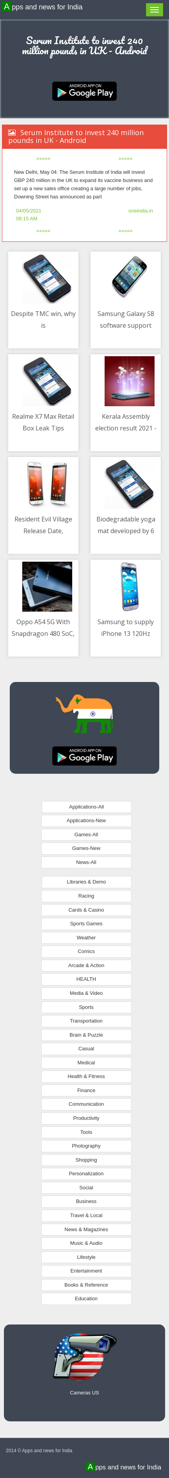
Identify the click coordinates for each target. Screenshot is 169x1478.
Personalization (86, 1173)
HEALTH (86, 979)
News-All (86, 862)
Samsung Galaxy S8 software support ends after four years (126, 325)
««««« (43, 158)
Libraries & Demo (86, 882)
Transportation (86, 1021)
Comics (86, 951)
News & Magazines (86, 1229)
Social (86, 1188)
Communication (86, 1104)
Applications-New (86, 820)
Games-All (86, 834)
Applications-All (86, 807)
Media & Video (86, 993)
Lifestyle (86, 1257)
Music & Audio (86, 1243)
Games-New (86, 848)
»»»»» (126, 158)
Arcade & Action (86, 965)
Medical (86, 1063)
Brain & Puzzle (86, 1035)
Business (86, 1201)
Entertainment (86, 1271)
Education (86, 1298)
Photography (86, 1146)
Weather (86, 938)
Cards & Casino (86, 910)
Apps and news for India (43, 6)
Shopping (86, 1160)
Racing (86, 896)
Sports (86, 1007)
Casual (86, 1048)
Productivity (86, 1118)
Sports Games (86, 923)
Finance (86, 1090)
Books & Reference (86, 1285)
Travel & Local (86, 1215)
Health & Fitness (86, 1076)
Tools (86, 1132)
